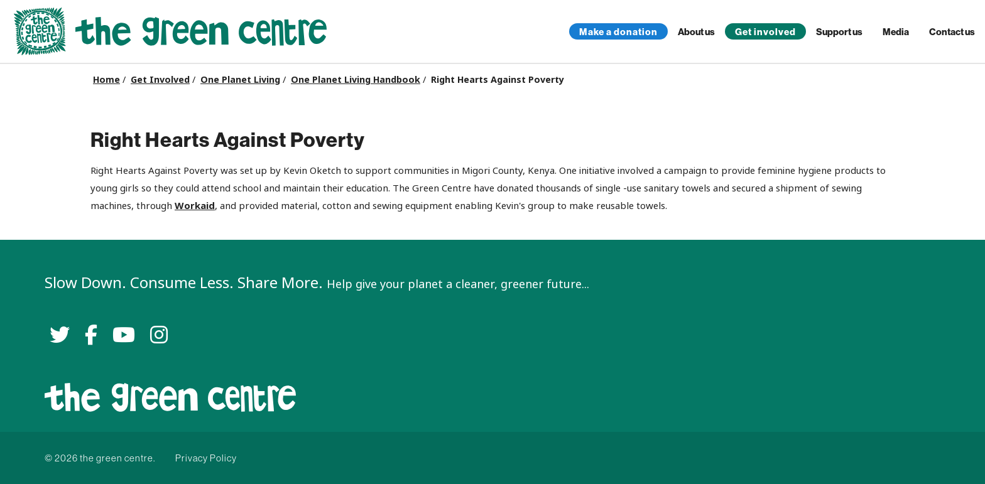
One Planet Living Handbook (355, 80)
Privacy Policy (206, 458)
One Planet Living (240, 80)
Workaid (195, 205)
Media (896, 32)
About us (696, 32)
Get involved (765, 32)
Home (106, 80)
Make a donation (618, 32)
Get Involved (160, 80)
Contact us (952, 32)
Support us (839, 32)
